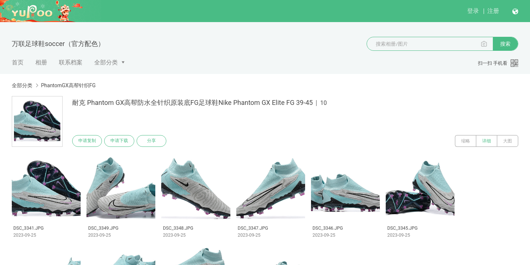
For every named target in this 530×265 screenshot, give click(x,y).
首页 (18, 62)
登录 (473, 10)
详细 (486, 141)
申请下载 (121, 141)
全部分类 (106, 62)
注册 (493, 10)
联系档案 (70, 62)
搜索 (505, 44)
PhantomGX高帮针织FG (68, 85)
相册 (41, 62)
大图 (507, 141)
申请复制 (87, 141)
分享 (153, 141)
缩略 (465, 141)
